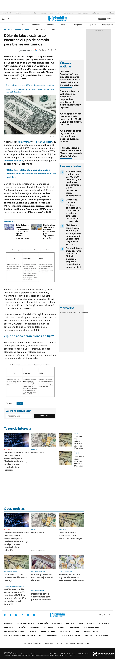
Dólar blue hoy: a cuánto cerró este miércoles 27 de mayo (78, 442)
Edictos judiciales (71, 635)
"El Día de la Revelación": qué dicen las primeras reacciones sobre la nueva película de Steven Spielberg (70, 78)
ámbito (7, 30)
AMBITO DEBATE (78, 643)
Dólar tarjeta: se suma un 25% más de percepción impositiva (30, 85)
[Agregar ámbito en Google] (28, 50)
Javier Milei (32, 13)
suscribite (102, 18)
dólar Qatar (24, 141)
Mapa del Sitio (91, 631)
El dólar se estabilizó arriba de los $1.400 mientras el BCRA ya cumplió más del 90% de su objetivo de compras (15, 596)
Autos (33, 631)
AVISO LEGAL (51, 635)
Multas (88, 635)
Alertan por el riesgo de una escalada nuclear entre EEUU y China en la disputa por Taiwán (71, 119)
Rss (77, 631)
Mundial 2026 (110, 13)
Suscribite (44, 416)
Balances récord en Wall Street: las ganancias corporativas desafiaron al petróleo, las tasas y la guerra (70, 99)
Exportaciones (68, 13)
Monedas (63, 312)
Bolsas (69, 312)
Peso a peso (37, 452)
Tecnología (65, 631)
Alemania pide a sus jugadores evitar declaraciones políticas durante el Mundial (70, 136)
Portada (8, 623)
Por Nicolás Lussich (38, 551)
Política (64, 24)
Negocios (78, 24)
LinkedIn (22, 615)
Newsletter (110, 24)
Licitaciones (102, 635)
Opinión (92, 24)
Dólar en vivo (20, 13)
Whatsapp (34, 615)
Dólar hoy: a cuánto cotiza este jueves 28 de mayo (42, 577)
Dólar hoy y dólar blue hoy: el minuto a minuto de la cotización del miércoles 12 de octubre (31, 173)
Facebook (10, 615)
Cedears (85, 312)
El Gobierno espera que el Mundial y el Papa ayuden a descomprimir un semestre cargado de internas (73, 235)
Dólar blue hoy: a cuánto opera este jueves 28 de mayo (41, 596)
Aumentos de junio (47, 13)
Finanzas (50, 24)
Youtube (28, 615)
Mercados (104, 623)
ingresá (109, 18)
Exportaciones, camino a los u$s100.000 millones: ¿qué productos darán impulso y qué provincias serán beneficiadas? (74, 183)
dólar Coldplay (44, 141)
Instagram (16, 615)
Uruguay (106, 24)
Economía (36, 24)
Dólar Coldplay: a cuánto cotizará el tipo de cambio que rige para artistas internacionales (22, 231)
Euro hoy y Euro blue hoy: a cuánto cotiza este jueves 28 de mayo (71, 577)
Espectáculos (48, 631)
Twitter (5, 615)
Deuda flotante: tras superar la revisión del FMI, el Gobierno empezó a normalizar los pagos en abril (74, 257)
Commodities (77, 312)
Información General (15, 631)
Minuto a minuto (11, 449)
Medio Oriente (96, 13)
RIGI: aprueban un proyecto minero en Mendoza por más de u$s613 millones (71, 151)
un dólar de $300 (13, 160)
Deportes (74, 627)
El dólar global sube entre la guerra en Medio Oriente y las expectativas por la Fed (49, 231)
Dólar (23, 24)
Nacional (48, 627)
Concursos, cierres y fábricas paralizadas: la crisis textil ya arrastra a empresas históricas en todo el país (73, 210)
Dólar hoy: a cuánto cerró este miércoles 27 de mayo (79, 461)
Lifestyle (35, 627)
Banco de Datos (86, 623)
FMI (58, 13)
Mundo (61, 627)
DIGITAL (33, 643)
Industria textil (83, 13)
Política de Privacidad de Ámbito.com (22, 635)
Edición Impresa (91, 627)
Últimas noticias (25, 623)
